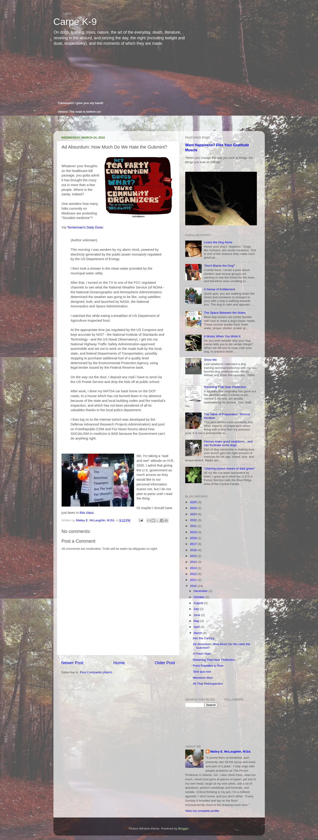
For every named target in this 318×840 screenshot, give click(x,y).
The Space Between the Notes (224, 312)
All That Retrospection (208, 683)
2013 (194, 568)
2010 (194, 586)
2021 (194, 526)
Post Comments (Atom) (96, 672)
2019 (194, 532)
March (198, 633)
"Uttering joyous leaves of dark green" (229, 468)
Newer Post (72, 662)
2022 (194, 520)
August (199, 603)
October (199, 597)
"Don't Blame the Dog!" (219, 265)
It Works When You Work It (222, 336)
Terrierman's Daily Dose (85, 227)
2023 (194, 514)
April (197, 627)
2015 (194, 556)
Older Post (165, 662)
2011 (194, 580)
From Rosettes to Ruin (208, 665)
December (201, 591)
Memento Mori (202, 677)
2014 (194, 562)
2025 (194, 502)
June (197, 615)
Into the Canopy (203, 638)
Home (119, 662)
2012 (194, 574)
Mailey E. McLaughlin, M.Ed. (230, 751)
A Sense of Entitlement (219, 289)
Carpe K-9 (75, 21)
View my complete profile (202, 811)
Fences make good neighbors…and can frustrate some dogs (228, 443)
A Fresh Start (202, 653)
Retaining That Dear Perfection (225, 387)
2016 (194, 550)
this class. (87, 512)
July (197, 609)
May (197, 621)
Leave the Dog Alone (218, 242)
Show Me (210, 359)
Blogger (183, 828)
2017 (194, 544)
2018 (194, 538)
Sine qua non (202, 671)
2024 (194, 508)
